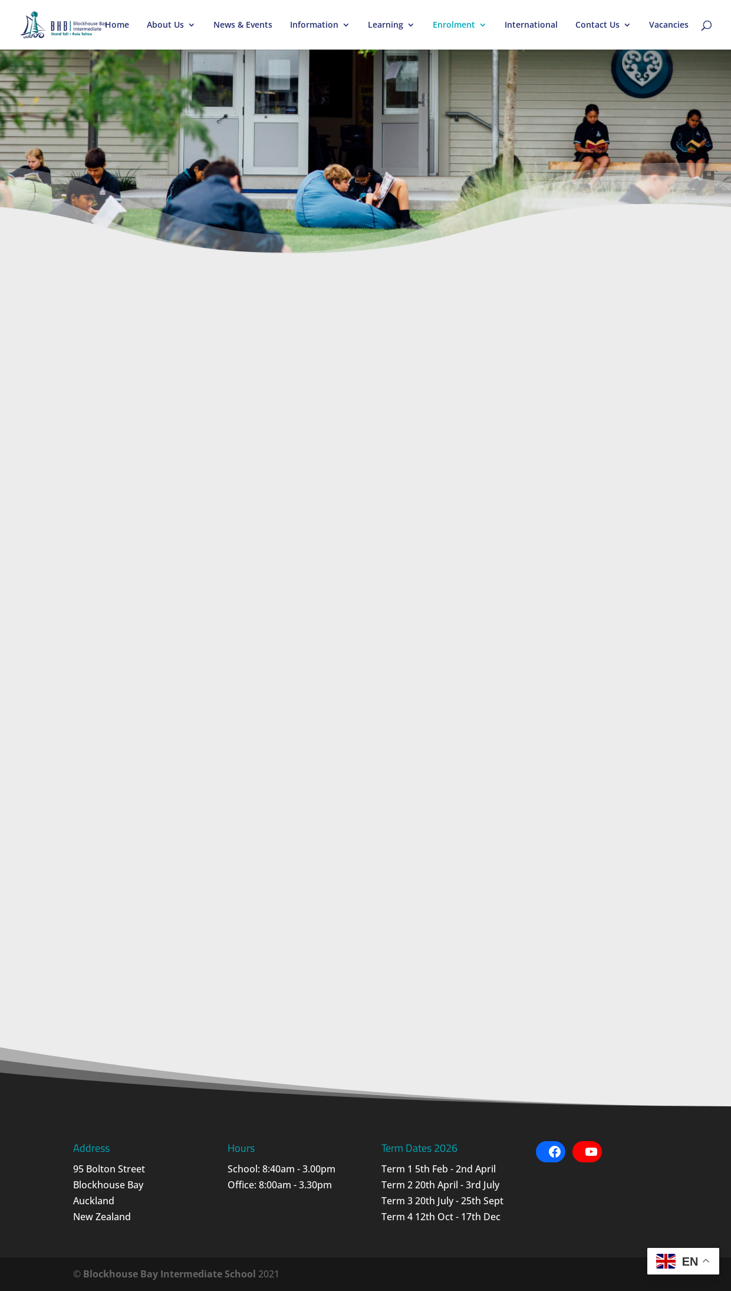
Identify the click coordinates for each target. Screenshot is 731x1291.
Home (117, 25)
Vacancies (669, 25)
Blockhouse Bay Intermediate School (169, 1273)
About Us (165, 25)
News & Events (242, 25)
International (531, 25)
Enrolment (454, 25)
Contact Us (597, 25)
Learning (385, 25)
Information (314, 25)
